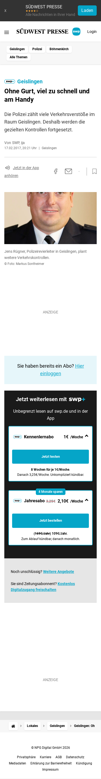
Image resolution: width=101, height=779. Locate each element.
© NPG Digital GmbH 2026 (50, 748)
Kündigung (84, 763)
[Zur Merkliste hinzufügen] (93, 171)
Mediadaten (17, 763)
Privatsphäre (26, 757)
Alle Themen (18, 57)
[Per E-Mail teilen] (68, 171)
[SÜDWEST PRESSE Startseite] (49, 32)
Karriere (45, 757)
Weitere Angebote (58, 571)
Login (92, 31)
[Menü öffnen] (6, 32)
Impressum (50, 769)
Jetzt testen (50, 457)
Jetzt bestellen (50, 520)
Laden (87, 10)
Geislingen (17, 49)
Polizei (37, 49)
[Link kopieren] (46, 171)
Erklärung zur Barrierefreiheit (51, 763)
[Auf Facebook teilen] (55, 171)
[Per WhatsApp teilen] (79, 171)
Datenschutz (75, 757)
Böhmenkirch (59, 49)
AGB (58, 757)
